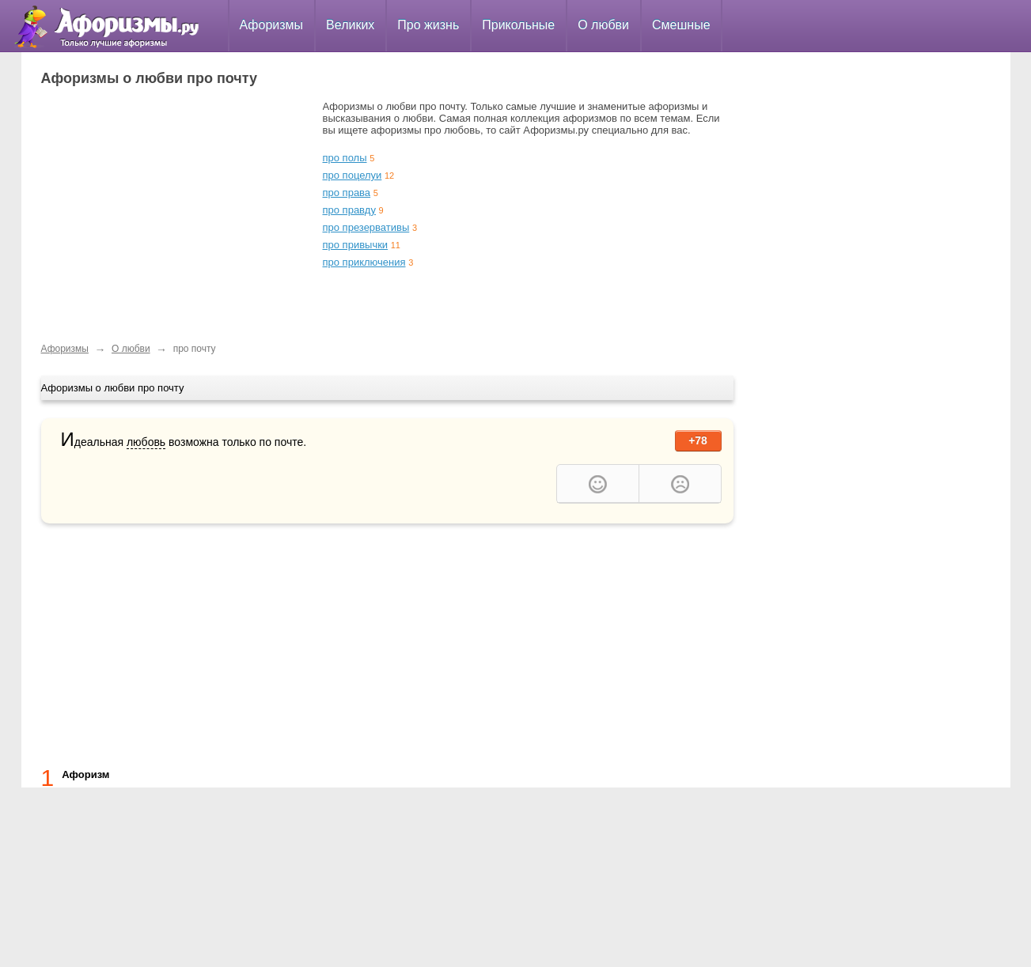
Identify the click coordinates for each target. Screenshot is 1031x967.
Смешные (681, 25)
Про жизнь (428, 25)
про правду (349, 210)
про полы (345, 158)
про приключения (364, 262)
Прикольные (518, 25)
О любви (603, 25)
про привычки (356, 245)
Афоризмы (272, 25)
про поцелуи (352, 175)
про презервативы (366, 227)
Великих (350, 25)
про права (347, 192)
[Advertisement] (174, 211)
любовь (146, 442)
